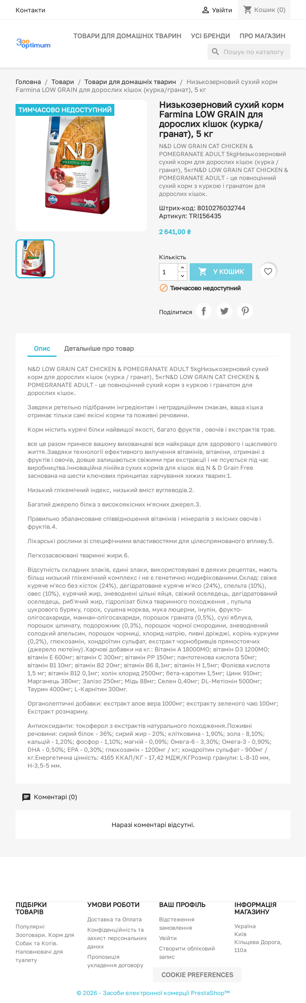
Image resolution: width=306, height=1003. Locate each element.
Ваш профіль (182, 905)
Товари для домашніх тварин (127, 36)
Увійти (168, 938)
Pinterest (245, 311)
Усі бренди (210, 36)
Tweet (224, 311)
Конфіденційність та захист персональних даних (117, 938)
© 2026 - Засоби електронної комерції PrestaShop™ (153, 992)
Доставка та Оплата (114, 919)
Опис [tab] (42, 348)
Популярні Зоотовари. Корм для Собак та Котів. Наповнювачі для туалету (45, 943)
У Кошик (221, 272)
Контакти (30, 10)
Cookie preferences (197, 975)
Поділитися (204, 311)
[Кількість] (168, 272)
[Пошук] (249, 52)
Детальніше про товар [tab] (99, 348)
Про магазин (262, 36)
